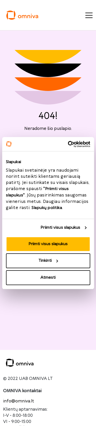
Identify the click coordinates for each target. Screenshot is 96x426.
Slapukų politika (46, 208)
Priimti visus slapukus (60, 227)
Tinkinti (48, 260)
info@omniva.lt (18, 401)
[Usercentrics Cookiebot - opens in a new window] (68, 144)
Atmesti (48, 277)
